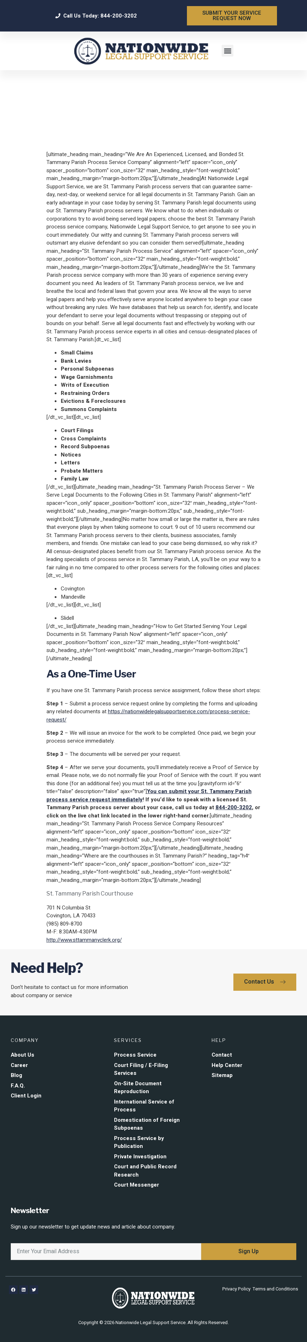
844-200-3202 (234, 807)
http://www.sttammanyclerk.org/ (84, 940)
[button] (227, 51)
